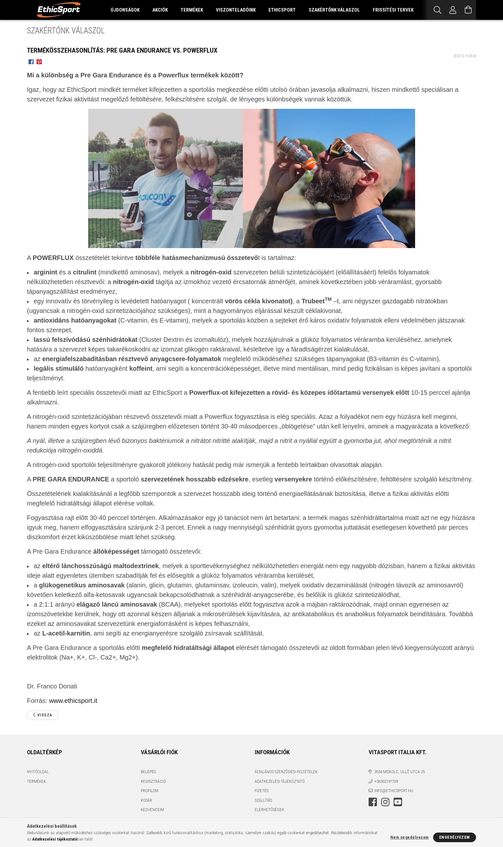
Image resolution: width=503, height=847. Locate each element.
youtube (398, 802)
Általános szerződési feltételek (286, 771)
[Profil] (453, 10)
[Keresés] (437, 10)
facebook (373, 802)
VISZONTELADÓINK (236, 10)
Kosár (146, 800)
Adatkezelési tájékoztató (280, 781)
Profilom (149, 790)
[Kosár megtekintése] (468, 10)
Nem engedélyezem (409, 837)
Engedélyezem (454, 837)
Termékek (36, 781)
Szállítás (263, 800)
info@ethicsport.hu (393, 790)
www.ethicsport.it (73, 700)
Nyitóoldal (38, 771)
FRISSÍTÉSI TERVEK (393, 10)
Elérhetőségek (269, 809)
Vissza (44, 715)
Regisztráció (153, 781)
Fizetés (262, 790)
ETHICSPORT (282, 10)
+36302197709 (386, 781)
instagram (385, 802)
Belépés (148, 771)
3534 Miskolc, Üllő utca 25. (400, 771)
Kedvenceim (152, 809)
